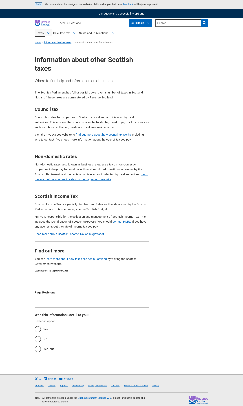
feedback (128, 4)
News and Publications (93, 33)
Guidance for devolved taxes (57, 42)
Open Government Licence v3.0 (94, 397)
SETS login (141, 23)
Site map (115, 385)
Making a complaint (97, 385)
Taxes (40, 33)
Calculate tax (61, 33)
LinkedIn (52, 379)
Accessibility (78, 385)
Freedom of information (136, 385)
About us (39, 385)
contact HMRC (122, 221)
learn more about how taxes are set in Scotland (76, 259)
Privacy (155, 385)
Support (64, 385)
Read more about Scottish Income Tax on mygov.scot (69, 234)
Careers (51, 385)
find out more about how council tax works (103, 134)
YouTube (68, 379)
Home (38, 42)
